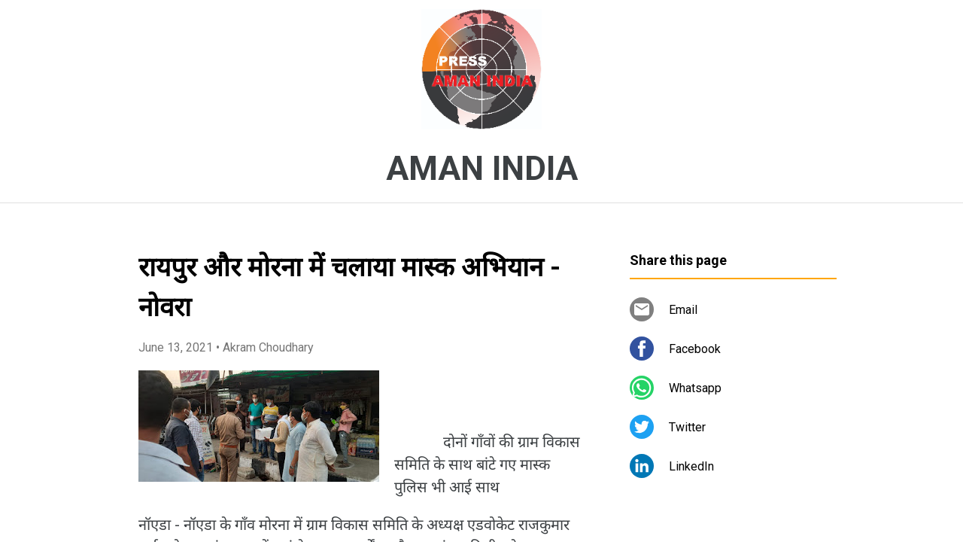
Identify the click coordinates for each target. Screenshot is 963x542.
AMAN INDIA (482, 168)
